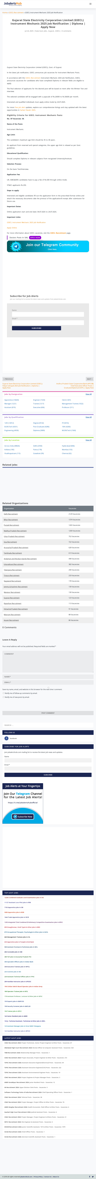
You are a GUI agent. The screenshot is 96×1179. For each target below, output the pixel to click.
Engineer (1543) (39, 400)
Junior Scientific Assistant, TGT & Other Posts (43, 1127)
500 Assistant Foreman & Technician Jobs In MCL (21, 947)
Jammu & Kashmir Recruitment (15, 587)
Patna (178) (37, 449)
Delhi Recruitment (11, 514)
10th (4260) (66, 427)
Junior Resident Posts (42, 1082)
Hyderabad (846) (68, 446)
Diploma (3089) (39, 430)
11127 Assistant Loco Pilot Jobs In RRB (17, 902)
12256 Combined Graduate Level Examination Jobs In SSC (24, 897)
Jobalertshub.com (26, 1177)
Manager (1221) (10, 404)
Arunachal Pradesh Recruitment (16, 547)
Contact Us (47, 1177)
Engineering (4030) (11, 430)
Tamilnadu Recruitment (13, 553)
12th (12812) (9, 423)
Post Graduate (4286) (41, 427)
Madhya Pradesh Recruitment (15, 531)
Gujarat (51, 31)
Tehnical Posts (32, 1097)
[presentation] (17, 707)
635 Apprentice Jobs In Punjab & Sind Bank (19, 942)
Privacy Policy (38, 1177)
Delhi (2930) (37, 446)
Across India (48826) (12, 446)
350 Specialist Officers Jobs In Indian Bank (18, 962)
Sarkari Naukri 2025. (28, 110)
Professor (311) (68, 407)
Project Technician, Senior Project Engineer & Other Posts (47, 1043)
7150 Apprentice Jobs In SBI (13, 907)
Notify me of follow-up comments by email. (21, 693)
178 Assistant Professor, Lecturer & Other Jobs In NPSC (23, 996)
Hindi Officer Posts (33, 1132)
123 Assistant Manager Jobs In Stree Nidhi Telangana (22, 1026)
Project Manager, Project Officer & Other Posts (43, 1102)
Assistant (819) (10, 407)
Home (4, 12)
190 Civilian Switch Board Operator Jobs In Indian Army (23, 986)
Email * (14, 318)
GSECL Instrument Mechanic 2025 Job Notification (26, 222)
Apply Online (12, 228)
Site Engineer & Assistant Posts (37, 1122)
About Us (56, 1177)
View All (89, 394)
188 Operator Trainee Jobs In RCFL (16, 991)
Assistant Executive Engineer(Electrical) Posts (43, 1063)
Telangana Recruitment (13, 570)
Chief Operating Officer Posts (57, 1092)
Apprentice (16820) (11, 400)
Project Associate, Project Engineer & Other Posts (44, 1058)
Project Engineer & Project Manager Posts (41, 1077)
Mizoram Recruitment (12, 615)
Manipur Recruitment (12, 592)
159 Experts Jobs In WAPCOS (14, 1001)
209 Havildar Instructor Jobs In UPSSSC (17, 981)
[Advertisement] (48, 49)
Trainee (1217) (38, 404)
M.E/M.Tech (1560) (69, 430)
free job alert (20, 107)
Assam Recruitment (11, 620)
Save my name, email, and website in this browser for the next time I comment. (32, 689)
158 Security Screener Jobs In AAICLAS (17, 1006)
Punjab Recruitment (11, 525)
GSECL (57, 31)
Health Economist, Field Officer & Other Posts (48, 1107)
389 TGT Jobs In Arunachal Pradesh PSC (17, 957)
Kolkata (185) (9, 449)
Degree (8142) (38, 423)
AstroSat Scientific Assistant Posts (38, 1137)
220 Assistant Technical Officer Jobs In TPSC (19, 977)
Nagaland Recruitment (12, 581)
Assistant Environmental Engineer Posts (41, 1072)
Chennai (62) (66, 453)
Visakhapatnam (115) (12, 453)
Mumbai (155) (67, 449)
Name (14, 310)
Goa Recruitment (10, 542)
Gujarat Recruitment (11, 598)
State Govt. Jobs (41, 31)
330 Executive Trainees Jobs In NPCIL (17, 967)
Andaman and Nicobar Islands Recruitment (20, 559)
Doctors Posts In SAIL (25, 237)
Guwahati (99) (38, 453)
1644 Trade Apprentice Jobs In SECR (16, 917)
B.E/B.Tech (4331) (10, 427)
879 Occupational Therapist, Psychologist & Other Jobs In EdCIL (26, 932)
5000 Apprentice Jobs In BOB (14, 912)
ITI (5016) (65, 423)
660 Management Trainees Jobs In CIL (17, 937)
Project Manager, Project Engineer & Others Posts (44, 1117)
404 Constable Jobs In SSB (13, 952)
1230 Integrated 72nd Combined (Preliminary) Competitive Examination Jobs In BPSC (33, 922)
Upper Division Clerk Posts (33, 1087)
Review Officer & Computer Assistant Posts (53, 1048)
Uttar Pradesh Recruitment (14, 536)
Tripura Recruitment (11, 575)
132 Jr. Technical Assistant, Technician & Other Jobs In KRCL (24, 1021)
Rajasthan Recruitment (12, 603)
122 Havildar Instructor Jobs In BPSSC (17, 1031)
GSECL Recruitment (16, 12)
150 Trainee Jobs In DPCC (13, 1011)
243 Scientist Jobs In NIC (12, 972)
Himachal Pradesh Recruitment (16, 609)
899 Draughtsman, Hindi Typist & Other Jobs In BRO (22, 927)
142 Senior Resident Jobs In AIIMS (15, 1016)
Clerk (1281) (66, 400)
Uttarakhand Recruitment (13, 564)
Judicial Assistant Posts (44, 1112)
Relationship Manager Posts (35, 1053)
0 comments (66, 31)
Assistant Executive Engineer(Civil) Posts (41, 1068)
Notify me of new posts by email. (17, 697)
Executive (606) (39, 407)
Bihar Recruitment (11, 520)
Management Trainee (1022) (72, 404)
